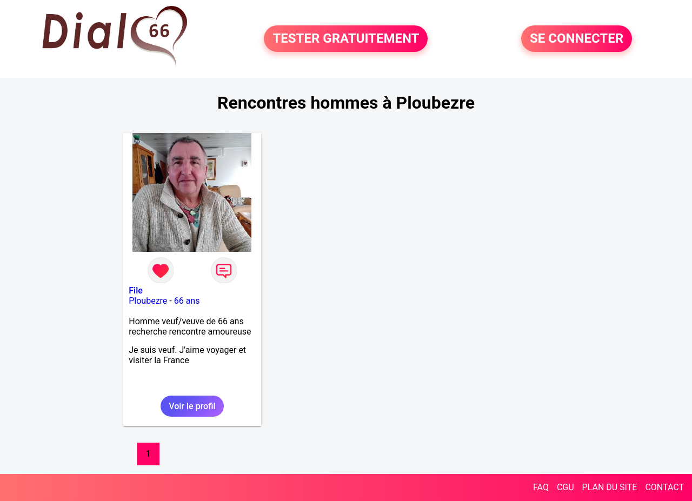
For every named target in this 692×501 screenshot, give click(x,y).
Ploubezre (148, 301)
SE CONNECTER (576, 38)
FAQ (541, 487)
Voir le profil (192, 406)
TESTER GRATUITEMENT (345, 38)
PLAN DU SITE (609, 487)
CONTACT (664, 487)
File (136, 290)
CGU (565, 487)
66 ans (187, 301)
